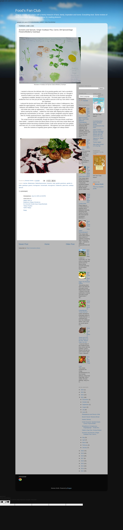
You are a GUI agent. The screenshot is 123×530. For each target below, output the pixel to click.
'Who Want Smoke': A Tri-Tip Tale (98, 145)
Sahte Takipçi (27, 207)
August (84, 407)
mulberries (59, 185)
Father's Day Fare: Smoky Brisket (91, 430)
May (83, 437)
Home (47, 244)
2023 (82, 392)
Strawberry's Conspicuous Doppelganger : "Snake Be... (91, 426)
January (84, 447)
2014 (82, 466)
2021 (82, 397)
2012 (82, 471)
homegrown (36, 185)
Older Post (70, 244)
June (84, 412)
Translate (83, 100)
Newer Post (23, 244)
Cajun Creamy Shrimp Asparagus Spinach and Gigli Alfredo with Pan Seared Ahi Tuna (98, 133)
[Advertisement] (91, 53)
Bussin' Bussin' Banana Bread (90, 417)
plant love (65, 185)
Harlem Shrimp (86, 419)
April (83, 440)
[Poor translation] (7, 502)
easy (54, 183)
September (85, 404)
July (83, 409)
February (85, 445)
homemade (44, 185)
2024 (82, 389)
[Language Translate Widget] (88, 96)
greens (30, 185)
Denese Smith (99, 184)
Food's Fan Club (28, 11)
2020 (82, 450)
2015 (82, 463)
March (84, 442)
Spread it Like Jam (88, 252)
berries (25, 183)
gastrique (25, 185)
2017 (82, 458)
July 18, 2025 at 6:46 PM (39, 196)
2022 (82, 394)
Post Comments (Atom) (33, 248)
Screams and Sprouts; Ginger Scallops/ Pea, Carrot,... (90, 433)
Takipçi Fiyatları (27, 206)
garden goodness (61, 183)
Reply (25, 210)
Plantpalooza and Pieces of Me (91, 414)
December (85, 399)
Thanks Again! (97, 142)
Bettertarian (31, 183)
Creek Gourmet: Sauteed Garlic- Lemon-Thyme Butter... (91, 422)
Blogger (69, 488)
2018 (82, 456)
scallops (71, 185)
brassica (49, 183)
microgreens (51, 185)
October (84, 402)
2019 (82, 453)
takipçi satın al (27, 200)
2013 (82, 468)
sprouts (21, 187)
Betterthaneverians (40, 183)
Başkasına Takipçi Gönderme (31, 202)
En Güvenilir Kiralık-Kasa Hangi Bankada (35, 204)
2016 (82, 461)
